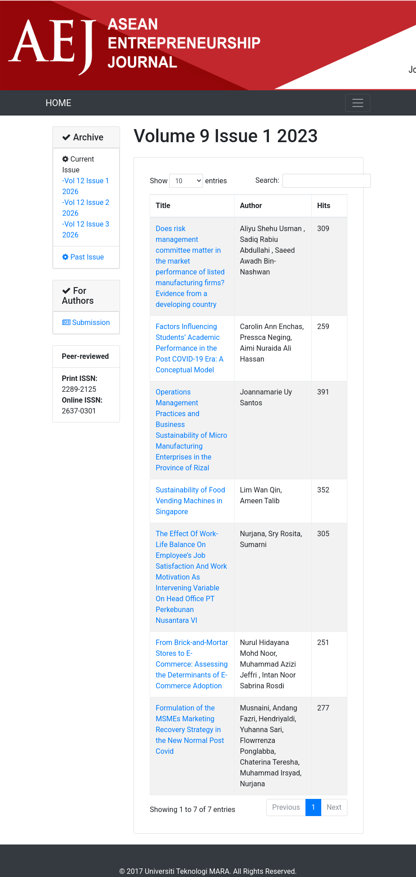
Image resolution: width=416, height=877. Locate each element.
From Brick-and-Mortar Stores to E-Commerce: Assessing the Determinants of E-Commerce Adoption (192, 610)
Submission (86, 322)
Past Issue (83, 257)
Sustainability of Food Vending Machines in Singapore (190, 457)
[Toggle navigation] (357, 103)
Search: (313, 181)
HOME (58, 102)
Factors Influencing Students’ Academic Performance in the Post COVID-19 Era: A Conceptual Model (194, 327)
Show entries (188, 181)
